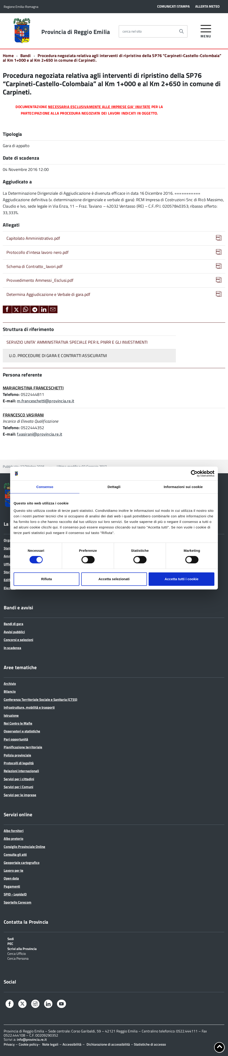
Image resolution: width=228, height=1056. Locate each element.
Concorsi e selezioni (18, 639)
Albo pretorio (13, 838)
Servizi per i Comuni (18, 786)
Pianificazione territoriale (23, 747)
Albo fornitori (14, 830)
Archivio (10, 683)
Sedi (10, 938)
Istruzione (11, 715)
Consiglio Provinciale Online (24, 846)
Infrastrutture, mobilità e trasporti (29, 707)
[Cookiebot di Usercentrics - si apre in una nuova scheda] (194, 473)
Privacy (9, 1044)
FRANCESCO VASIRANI (23, 415)
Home (8, 55)
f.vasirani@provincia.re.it (39, 434)
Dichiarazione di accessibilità (108, 1044)
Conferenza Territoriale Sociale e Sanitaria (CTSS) (40, 699)
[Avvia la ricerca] (181, 31)
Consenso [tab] (44, 487)
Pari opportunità (16, 739)
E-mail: (9, 401)
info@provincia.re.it (32, 1039)
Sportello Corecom (17, 902)
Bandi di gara (13, 623)
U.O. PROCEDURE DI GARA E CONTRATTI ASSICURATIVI (58, 355)
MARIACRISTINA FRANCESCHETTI (33, 388)
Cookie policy (28, 1044)
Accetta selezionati (113, 579)
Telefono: (11, 394)
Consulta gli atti (15, 854)
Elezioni (9, 588)
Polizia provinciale (17, 755)
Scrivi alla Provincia (22, 948)
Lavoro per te (13, 870)
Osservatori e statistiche (22, 731)
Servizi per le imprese (20, 795)
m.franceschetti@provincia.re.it (45, 401)
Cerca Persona (18, 958)
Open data (11, 878)
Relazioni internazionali (21, 771)
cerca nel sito (132, 31)
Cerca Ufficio (16, 953)
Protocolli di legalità (19, 763)
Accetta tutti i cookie (181, 579)
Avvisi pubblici (14, 631)
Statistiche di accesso (149, 1044)
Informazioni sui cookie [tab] (183, 487)
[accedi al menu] (206, 30)
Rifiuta (46, 579)
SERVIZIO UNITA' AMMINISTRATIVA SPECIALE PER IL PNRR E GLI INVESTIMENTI (77, 342)
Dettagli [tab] (114, 487)
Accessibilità (72, 1044)
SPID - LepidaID (15, 894)
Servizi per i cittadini (19, 779)
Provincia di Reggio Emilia (75, 32)
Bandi (25, 55)
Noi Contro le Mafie (18, 723)
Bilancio (10, 691)
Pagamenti (12, 886)
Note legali (50, 1044)
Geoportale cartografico (21, 862)
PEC (10, 943)
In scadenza (12, 647)
